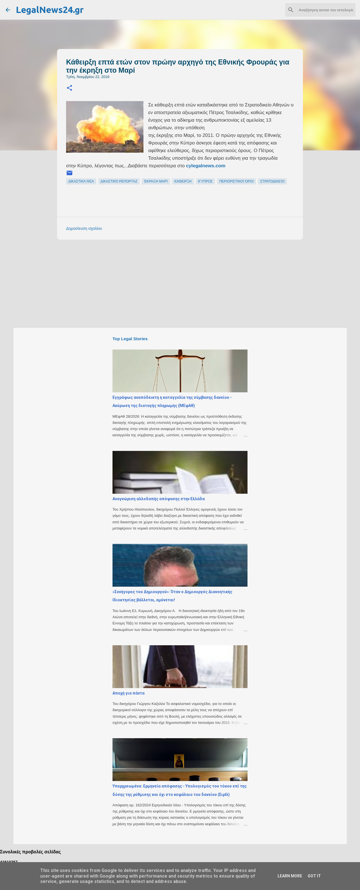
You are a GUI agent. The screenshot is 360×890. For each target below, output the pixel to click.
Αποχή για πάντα (128, 693)
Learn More (290, 876)
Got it (314, 876)
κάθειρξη (183, 181)
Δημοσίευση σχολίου (84, 228)
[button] (69, 88)
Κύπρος (205, 181)
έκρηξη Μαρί (156, 181)
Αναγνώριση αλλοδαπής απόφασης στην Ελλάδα (158, 499)
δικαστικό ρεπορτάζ (119, 181)
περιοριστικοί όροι (236, 181)
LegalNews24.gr (50, 10)
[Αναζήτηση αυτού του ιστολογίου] (326, 10)
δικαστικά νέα (81, 181)
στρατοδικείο (272, 181)
